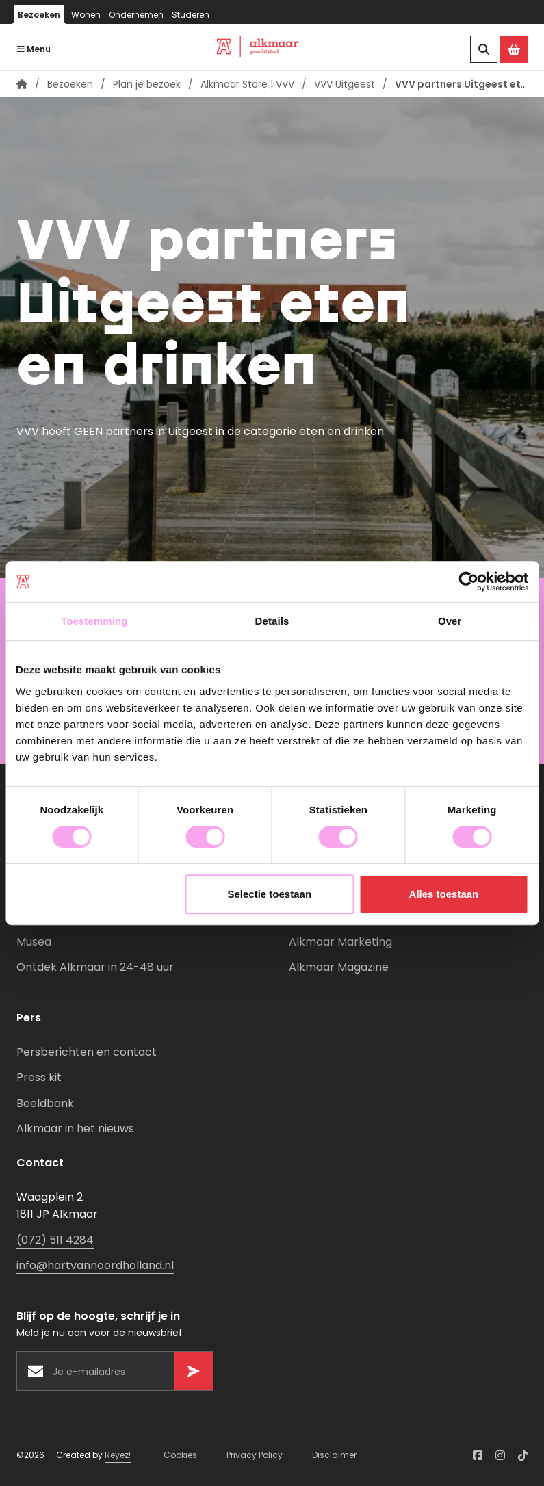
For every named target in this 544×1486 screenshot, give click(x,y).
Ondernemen (136, 15)
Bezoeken (39, 15)
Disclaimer (334, 1455)
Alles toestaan (444, 894)
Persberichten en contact (86, 1052)
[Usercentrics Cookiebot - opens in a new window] (468, 581)
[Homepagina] (21, 84)
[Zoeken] (483, 49)
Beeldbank (45, 1103)
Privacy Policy (254, 1455)
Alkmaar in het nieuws (75, 1128)
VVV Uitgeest (344, 84)
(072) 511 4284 (55, 1240)
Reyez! (118, 1455)
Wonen (86, 15)
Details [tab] (272, 621)
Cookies (180, 1455)
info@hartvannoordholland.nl (95, 1265)
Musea (33, 942)
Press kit (39, 1077)
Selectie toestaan (269, 894)
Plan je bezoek (147, 84)
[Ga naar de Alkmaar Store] (514, 49)
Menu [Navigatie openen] (34, 49)
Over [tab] (450, 621)
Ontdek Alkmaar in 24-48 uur (95, 968)
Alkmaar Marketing (340, 942)
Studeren (190, 15)
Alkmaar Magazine (339, 968)
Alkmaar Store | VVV (247, 84)
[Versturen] (193, 1371)
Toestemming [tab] (94, 621)
